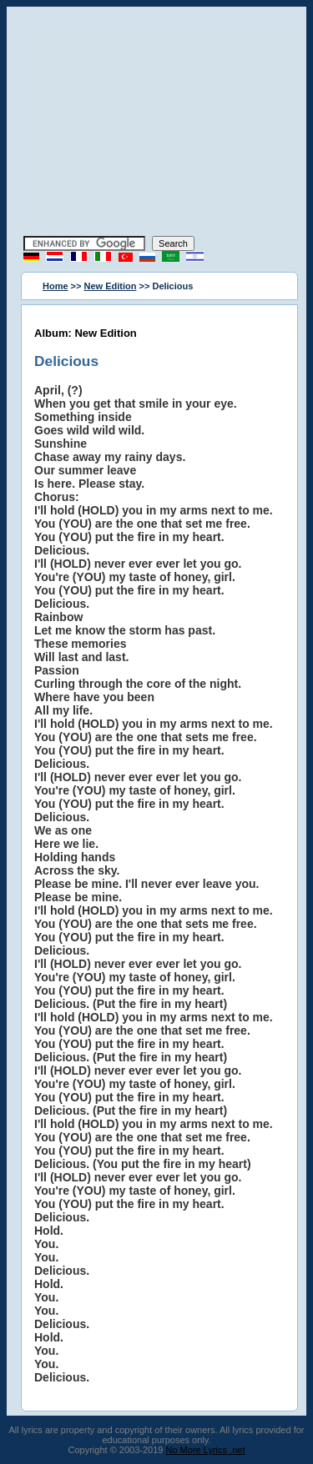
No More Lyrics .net (205, 1450)
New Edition (110, 286)
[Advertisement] (157, 123)
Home (55, 286)
